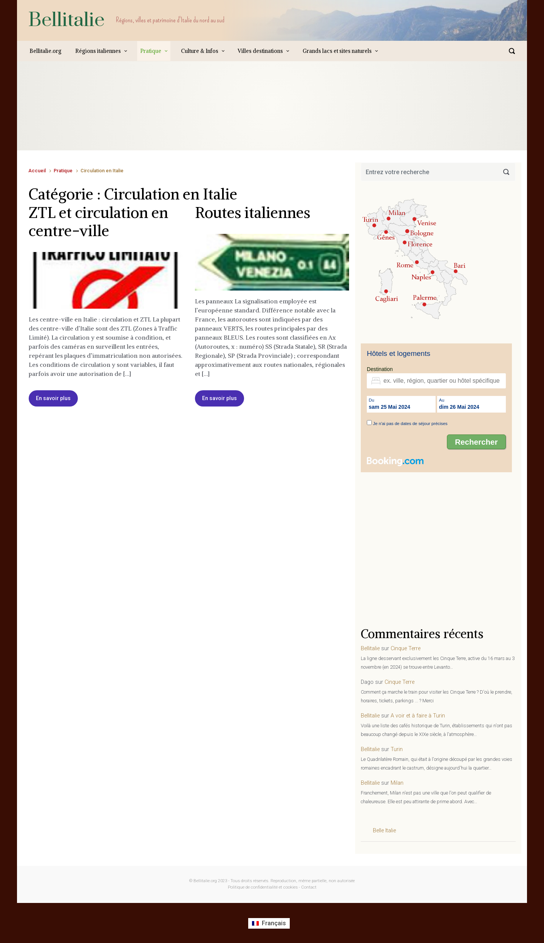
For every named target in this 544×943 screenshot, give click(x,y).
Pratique (63, 170)
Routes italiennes (252, 212)
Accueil (37, 170)
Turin (397, 749)
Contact (309, 887)
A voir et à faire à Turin (418, 716)
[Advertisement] (165, 113)
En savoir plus (53, 398)
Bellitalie (66, 20)
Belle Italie (384, 830)
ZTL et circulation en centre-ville (98, 221)
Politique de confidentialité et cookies (263, 887)
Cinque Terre (405, 648)
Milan (397, 783)
